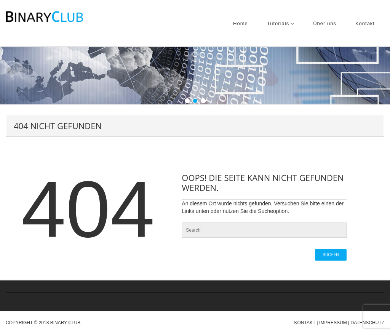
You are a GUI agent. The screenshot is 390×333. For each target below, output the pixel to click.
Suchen (331, 255)
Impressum (333, 322)
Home (240, 23)
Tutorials (280, 23)
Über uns (324, 23)
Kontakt (365, 23)
